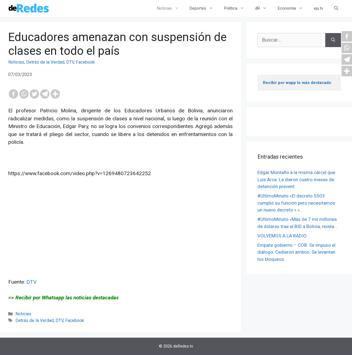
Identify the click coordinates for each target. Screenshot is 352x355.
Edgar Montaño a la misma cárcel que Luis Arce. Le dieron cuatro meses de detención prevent (296, 179)
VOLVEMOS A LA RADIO (282, 236)
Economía (293, 8)
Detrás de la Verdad (45, 62)
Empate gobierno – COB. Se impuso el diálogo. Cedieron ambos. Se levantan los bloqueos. (296, 252)
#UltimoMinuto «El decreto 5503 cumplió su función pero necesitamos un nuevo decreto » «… (296, 203)
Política (237, 8)
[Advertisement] (120, 239)
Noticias (170, 8)
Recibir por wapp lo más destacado (297, 82)
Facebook (85, 62)
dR (263, 8)
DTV (70, 62)
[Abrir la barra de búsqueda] (336, 8)
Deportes (204, 8)
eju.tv (318, 8)
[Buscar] (333, 40)
